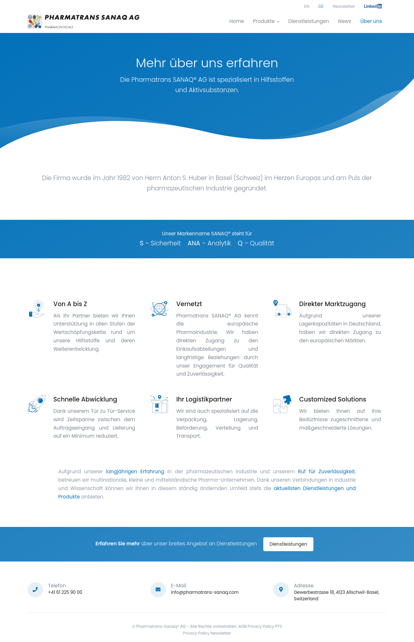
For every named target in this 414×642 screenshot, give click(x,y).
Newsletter (344, 6)
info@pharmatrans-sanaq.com (205, 592)
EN (307, 6)
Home (236, 21)
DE (320, 6)
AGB (242, 626)
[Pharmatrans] (84, 21)
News (344, 21)
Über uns (371, 21)
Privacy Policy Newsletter (207, 633)
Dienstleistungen (308, 21)
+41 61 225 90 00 (65, 592)
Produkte (264, 21)
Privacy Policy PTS (264, 626)
